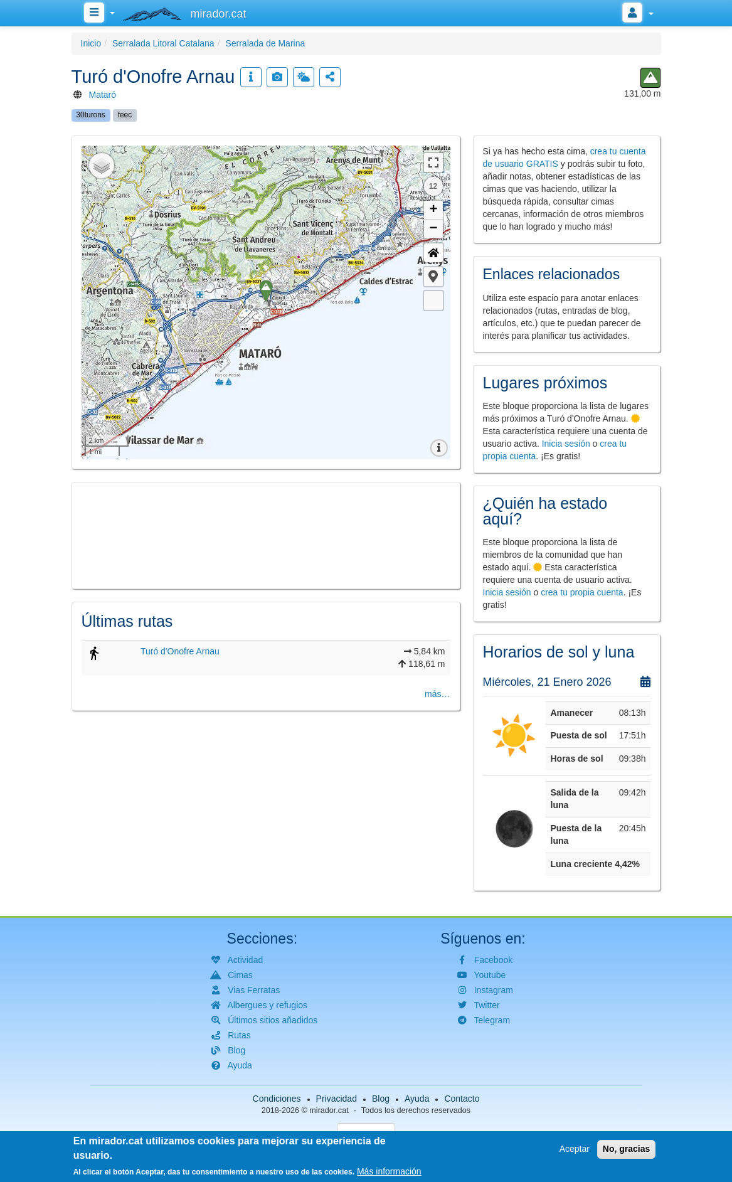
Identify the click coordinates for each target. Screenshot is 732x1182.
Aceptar (575, 1149)
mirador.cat (328, 1110)
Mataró (103, 95)
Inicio (91, 43)
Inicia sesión (566, 444)
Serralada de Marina (265, 43)
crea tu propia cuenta (582, 592)
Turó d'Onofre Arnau (180, 651)
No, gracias (626, 1149)
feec (125, 114)
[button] (433, 276)
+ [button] (433, 210)
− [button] (433, 229)
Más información (389, 1171)
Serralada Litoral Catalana (163, 43)
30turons (91, 114)
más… (437, 694)
